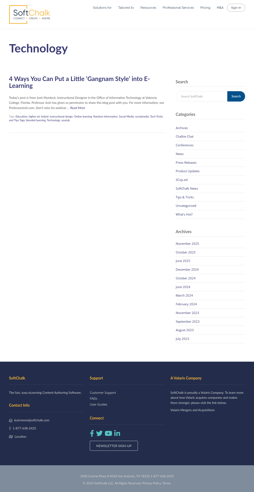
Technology (53, 120)
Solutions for (102, 8)
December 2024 (187, 269)
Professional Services (178, 8)
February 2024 (186, 304)
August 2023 (185, 330)
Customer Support (103, 392)
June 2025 (183, 261)
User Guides (98, 404)
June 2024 (183, 287)
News (180, 154)
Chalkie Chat (184, 136)
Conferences (184, 145)
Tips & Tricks (185, 197)
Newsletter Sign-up (114, 446)
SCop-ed (182, 180)
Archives (182, 128)
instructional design (61, 116)
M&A (220, 8)
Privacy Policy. (152, 483)
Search (236, 96)
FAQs (93, 398)
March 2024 (184, 295)
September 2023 (188, 321)
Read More (77, 108)
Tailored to (126, 8)
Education (21, 116)
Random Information (105, 116)
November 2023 (187, 313)
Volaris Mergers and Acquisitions (193, 410)
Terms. (167, 483)
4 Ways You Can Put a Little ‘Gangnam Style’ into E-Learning (79, 82)
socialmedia (142, 116)
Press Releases (186, 162)
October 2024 (186, 278)
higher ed (34, 116)
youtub (65, 120)
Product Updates (188, 171)
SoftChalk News (187, 188)
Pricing (205, 8)
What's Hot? (184, 214)
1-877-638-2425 (162, 476)
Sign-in (236, 8)
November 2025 (187, 243)
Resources (148, 8)
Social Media (126, 116)
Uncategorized (186, 206)
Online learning (83, 116)
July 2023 (182, 339)
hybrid (44, 116)
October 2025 (186, 252)
